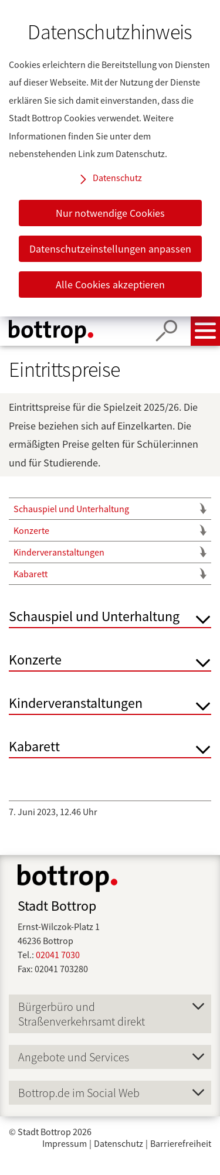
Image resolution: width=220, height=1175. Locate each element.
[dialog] (110, 158)
